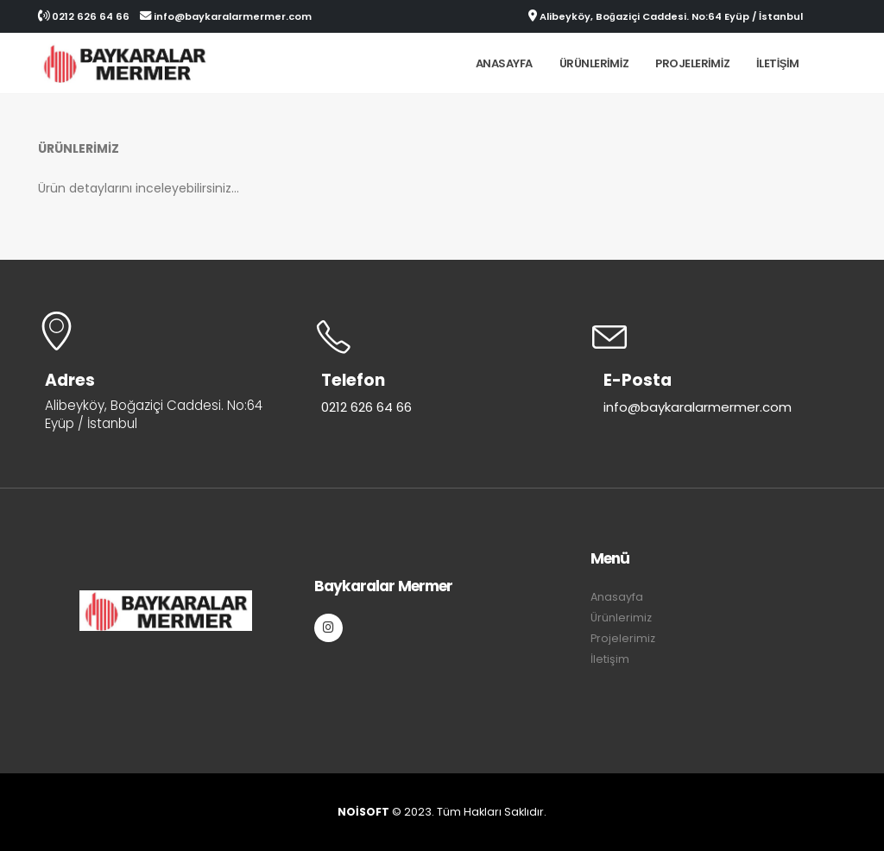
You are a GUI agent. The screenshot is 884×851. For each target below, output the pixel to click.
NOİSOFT (364, 811)
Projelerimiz (692, 63)
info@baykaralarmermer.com (226, 16)
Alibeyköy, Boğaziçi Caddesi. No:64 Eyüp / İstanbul (665, 16)
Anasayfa (504, 63)
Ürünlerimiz (594, 63)
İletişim (777, 63)
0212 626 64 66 (83, 16)
